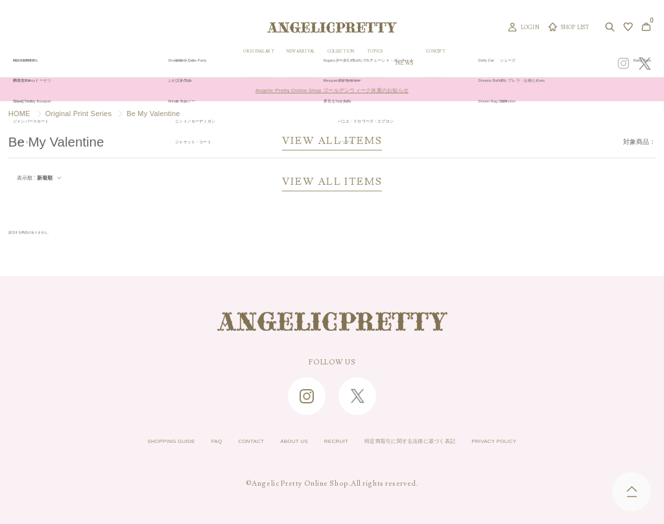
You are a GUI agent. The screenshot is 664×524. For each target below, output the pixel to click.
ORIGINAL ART (280, 63)
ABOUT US (275, 442)
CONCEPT (510, 63)
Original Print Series (78, 113)
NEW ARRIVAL (339, 63)
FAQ (175, 442)
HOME (19, 113)
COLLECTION (395, 63)
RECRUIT (330, 442)
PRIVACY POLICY (550, 442)
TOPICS (440, 63)
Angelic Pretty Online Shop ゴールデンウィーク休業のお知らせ (332, 89)
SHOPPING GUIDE (115, 442)
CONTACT (219, 442)
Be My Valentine (153, 113)
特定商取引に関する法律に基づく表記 (432, 442)
